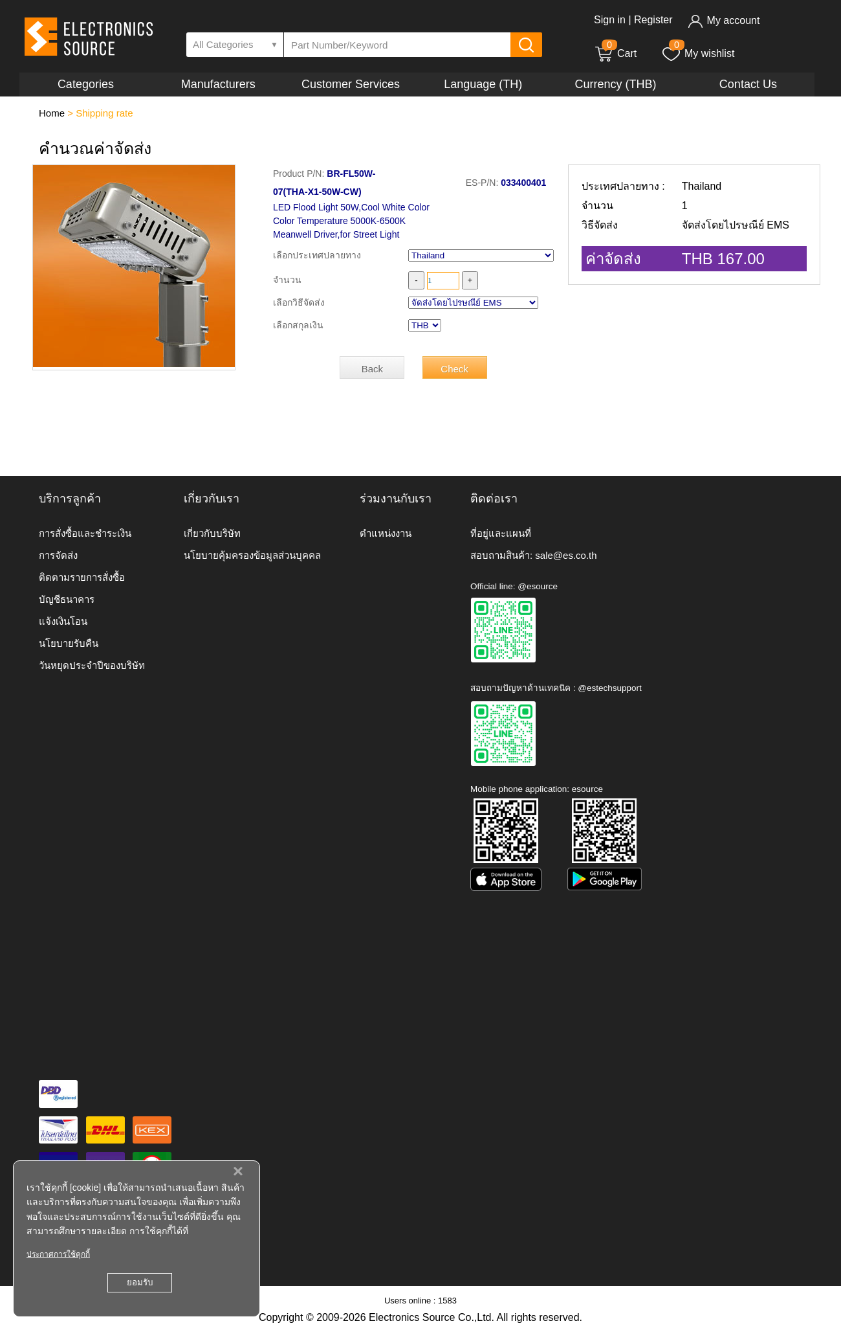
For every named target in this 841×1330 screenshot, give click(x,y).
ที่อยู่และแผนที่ (500, 533)
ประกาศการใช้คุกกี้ (58, 1254)
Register (653, 19)
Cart (615, 53)
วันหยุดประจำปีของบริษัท (92, 665)
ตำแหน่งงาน (385, 533)
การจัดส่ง (58, 555)
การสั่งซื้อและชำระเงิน (85, 533)
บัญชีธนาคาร (66, 599)
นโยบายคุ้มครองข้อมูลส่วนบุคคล (252, 555)
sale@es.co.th (565, 555)
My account (723, 20)
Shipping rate (104, 112)
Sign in (610, 19)
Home (52, 112)
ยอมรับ (140, 1282)
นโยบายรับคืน (68, 643)
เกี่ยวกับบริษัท (212, 533)
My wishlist (697, 53)
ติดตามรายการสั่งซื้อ (82, 577)
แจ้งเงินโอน (63, 621)
